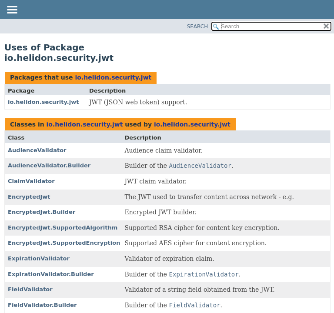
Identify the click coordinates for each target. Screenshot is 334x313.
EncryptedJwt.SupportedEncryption (64, 243)
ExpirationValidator (39, 258)
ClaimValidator (31, 181)
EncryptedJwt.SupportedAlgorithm (62, 227)
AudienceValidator (37, 150)
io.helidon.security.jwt (113, 77)
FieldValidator (30, 289)
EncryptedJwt (29, 196)
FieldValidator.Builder (42, 305)
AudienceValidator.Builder (49, 165)
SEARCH (197, 26)
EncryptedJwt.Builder (41, 212)
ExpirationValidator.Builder (51, 274)
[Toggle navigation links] (11, 10)
